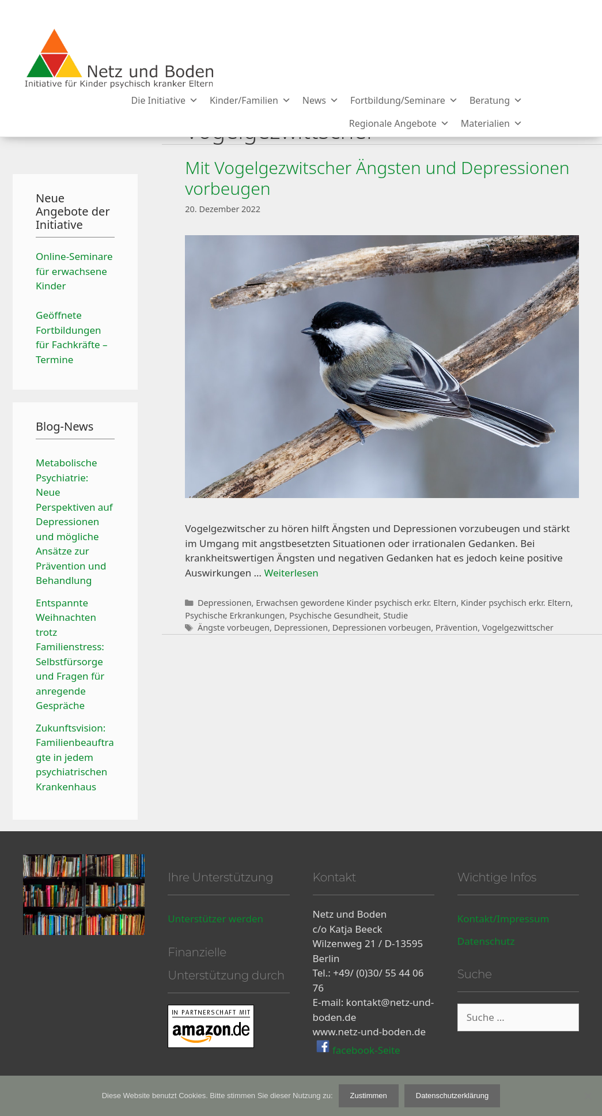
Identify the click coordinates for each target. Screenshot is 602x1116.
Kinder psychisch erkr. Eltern (516, 602)
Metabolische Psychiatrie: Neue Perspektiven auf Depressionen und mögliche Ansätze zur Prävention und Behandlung (74, 521)
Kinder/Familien (250, 100)
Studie (395, 615)
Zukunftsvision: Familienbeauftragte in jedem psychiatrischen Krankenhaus (75, 757)
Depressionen (225, 602)
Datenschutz (486, 941)
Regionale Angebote (399, 123)
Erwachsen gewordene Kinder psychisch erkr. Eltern (356, 602)
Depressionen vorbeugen (381, 627)
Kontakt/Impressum (503, 918)
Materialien (492, 123)
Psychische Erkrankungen (235, 615)
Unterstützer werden (215, 918)
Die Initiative (164, 100)
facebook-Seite (365, 1049)
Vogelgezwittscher (518, 627)
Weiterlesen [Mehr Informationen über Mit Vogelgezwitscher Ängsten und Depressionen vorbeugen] (291, 572)
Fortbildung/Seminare (404, 100)
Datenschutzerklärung (452, 1095)
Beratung (496, 100)
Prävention (457, 627)
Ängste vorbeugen (234, 627)
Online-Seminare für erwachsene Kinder (74, 271)
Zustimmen (368, 1095)
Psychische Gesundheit (334, 615)
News (320, 100)
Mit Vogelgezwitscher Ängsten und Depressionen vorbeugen (377, 178)
